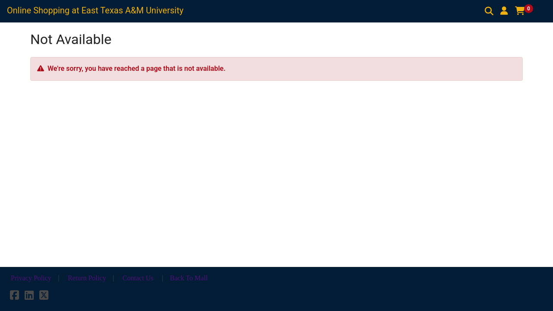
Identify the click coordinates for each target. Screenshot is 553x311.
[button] (504, 11)
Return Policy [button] (87, 278)
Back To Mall (188, 278)
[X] (43, 296)
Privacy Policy (31, 278)
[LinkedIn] (29, 296)
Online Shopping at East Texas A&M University (95, 10)
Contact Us (138, 278)
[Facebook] (14, 296)
